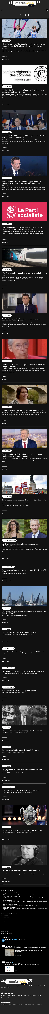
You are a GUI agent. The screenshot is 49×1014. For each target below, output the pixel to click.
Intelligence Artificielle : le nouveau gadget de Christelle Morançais (22, 546)
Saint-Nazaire (6, 921)
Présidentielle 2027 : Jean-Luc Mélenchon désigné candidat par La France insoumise (24, 457)
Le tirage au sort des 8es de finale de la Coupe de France (22, 832)
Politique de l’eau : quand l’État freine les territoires (20, 411)
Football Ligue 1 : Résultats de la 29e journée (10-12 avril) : (23, 673)
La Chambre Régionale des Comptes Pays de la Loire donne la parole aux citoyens (22, 91)
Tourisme (34, 997)
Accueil (3, 1006)
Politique (9, 132)
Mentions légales (39, 1006)
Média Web (5, 917)
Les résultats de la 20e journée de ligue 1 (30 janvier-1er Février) (22, 772)
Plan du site (9, 1006)
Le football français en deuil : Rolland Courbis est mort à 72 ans (23, 873)
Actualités (9, 86)
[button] (2, 10)
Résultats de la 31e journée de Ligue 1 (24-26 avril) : (20, 634)
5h (22, 948)
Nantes (4, 925)
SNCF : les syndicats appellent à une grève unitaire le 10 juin (24, 274)
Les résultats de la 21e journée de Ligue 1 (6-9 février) (21, 752)
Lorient (4, 926)
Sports (8, 40)
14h (22, 964)
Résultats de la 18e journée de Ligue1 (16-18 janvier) (20, 792)
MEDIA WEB (8, 948)
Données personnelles (29, 1006)
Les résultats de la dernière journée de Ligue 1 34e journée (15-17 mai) (24, 573)
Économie (20, 997)
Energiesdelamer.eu (7, 935)
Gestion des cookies (17, 1006)
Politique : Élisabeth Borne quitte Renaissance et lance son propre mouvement (23, 365)
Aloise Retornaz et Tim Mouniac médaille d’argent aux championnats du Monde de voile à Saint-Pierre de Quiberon (24, 46)
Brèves (8, 568)
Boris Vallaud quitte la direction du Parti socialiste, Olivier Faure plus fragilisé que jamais (23, 228)
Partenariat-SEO (5, 999)
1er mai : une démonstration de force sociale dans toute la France (24, 502)
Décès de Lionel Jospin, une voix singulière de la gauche (22, 732)
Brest (4, 928)
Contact (3, 1008)
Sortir (25, 997)
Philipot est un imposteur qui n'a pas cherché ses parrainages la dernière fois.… (19, 907)
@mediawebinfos (17, 948)
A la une (4, 40)
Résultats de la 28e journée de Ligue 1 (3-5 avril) (19, 692)
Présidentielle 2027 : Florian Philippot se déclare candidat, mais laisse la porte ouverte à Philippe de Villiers (23, 183)
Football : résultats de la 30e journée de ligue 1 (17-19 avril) (23, 654)
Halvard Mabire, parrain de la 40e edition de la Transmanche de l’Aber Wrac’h (24, 614)
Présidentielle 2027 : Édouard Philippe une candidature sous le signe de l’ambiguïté (21, 136)
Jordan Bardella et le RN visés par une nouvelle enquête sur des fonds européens (23, 319)
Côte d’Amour (6, 919)
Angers (4, 923)
